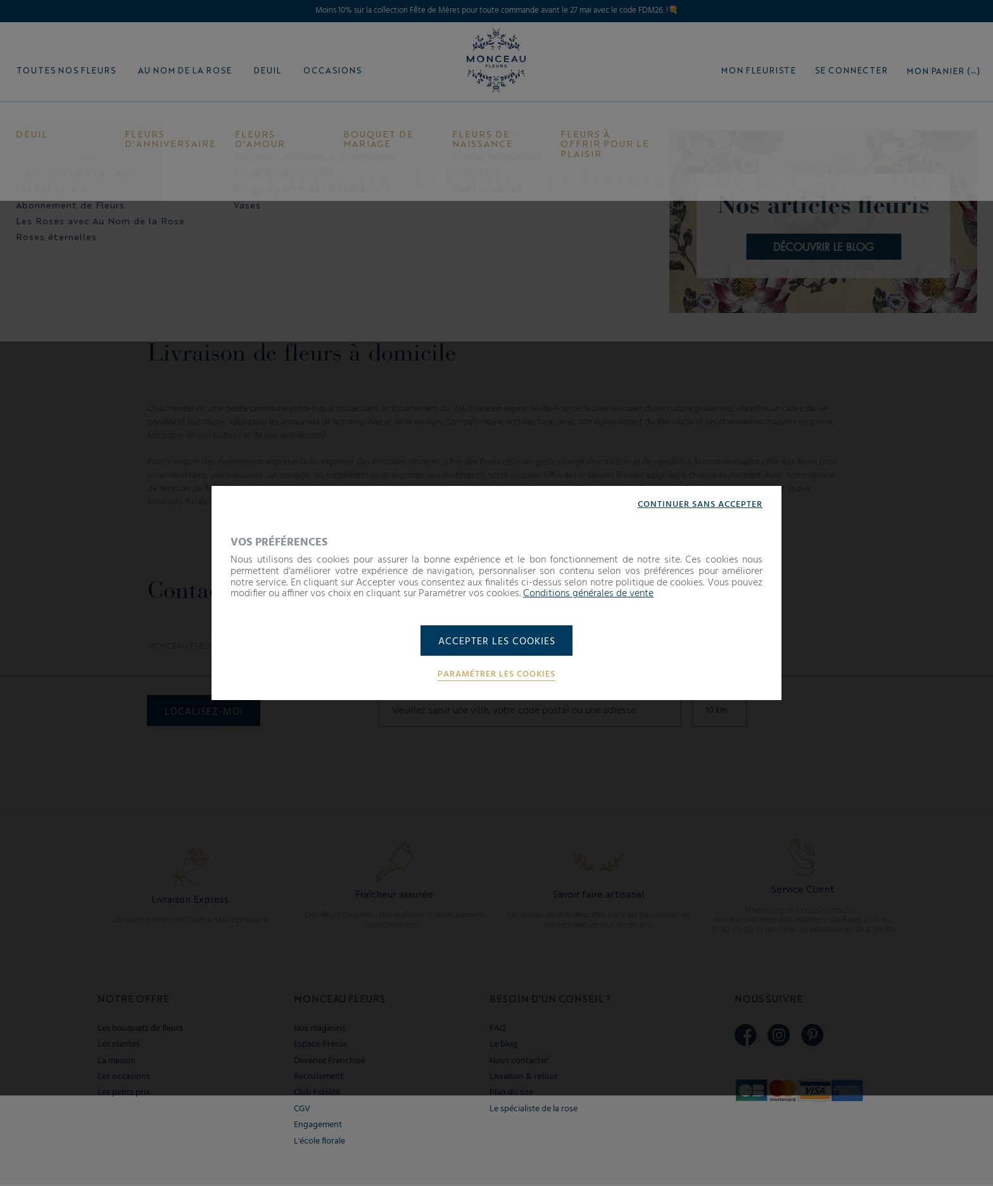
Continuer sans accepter (700, 504)
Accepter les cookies (496, 642)
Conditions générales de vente (588, 593)
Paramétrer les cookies (496, 675)
